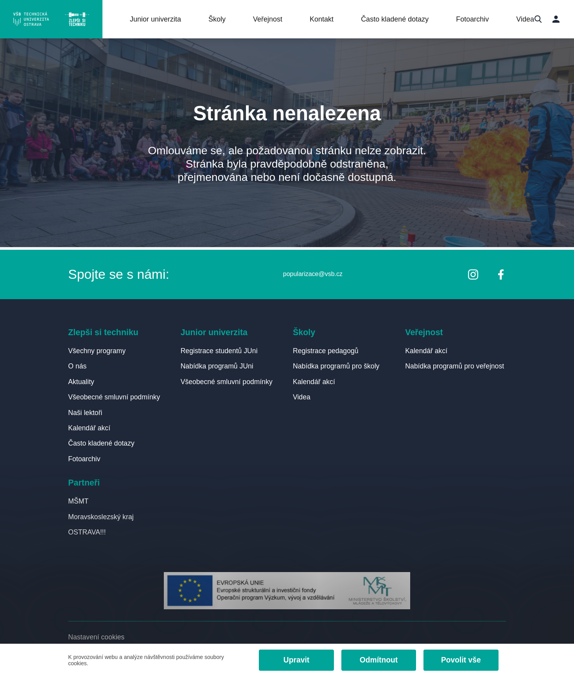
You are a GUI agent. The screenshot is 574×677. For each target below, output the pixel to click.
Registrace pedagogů (326, 349)
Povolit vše (460, 660)
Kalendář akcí (89, 427)
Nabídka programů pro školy (336, 364)
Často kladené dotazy (397, 19)
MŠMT (78, 501)
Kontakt (324, 19)
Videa (527, 19)
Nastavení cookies (96, 637)
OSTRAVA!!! (87, 532)
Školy (219, 19)
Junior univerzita (157, 19)
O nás (77, 364)
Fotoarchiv (474, 19)
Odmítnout (377, 660)
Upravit (294, 660)
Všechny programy (97, 349)
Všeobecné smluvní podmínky (114, 395)
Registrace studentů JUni (219, 349)
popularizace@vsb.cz (312, 272)
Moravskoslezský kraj (101, 516)
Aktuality (81, 380)
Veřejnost (270, 19)
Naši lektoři (85, 411)
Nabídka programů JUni (217, 364)
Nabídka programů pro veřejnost (454, 364)
